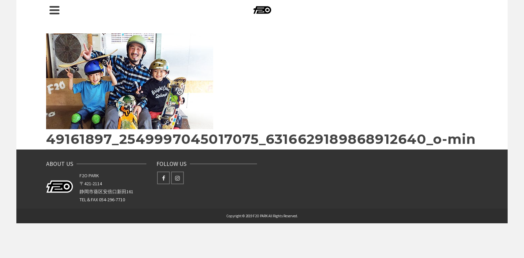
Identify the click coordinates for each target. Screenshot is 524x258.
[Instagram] (177, 178)
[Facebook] (163, 178)
